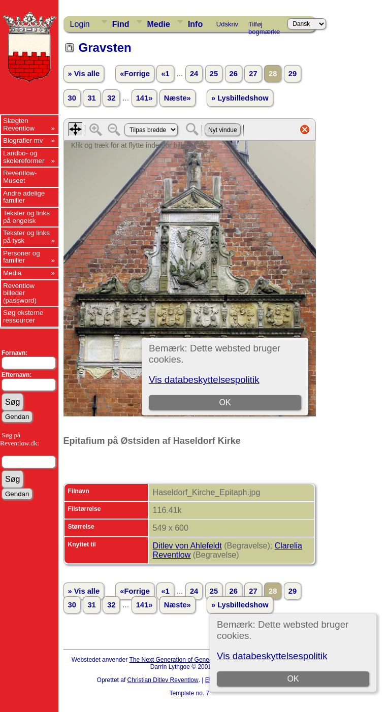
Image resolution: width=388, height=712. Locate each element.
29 (292, 74)
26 (234, 74)
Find (121, 24)
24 (194, 74)
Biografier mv (23, 140)
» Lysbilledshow (240, 98)
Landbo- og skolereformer (23, 157)
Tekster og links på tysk (26, 236)
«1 (165, 74)
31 (91, 98)
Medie (158, 24)
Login (80, 24)
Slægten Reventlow (19, 124)
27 (253, 74)
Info (195, 24)
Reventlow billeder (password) (20, 293)
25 (214, 74)
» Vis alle (84, 74)
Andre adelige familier (24, 197)
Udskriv (227, 24)
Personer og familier (21, 257)
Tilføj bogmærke (264, 25)
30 (72, 98)
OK (293, 678)
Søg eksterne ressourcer (23, 316)
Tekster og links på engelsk (26, 216)
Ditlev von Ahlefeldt (187, 545)
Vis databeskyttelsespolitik (272, 656)
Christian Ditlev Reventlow (163, 680)
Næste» (177, 98)
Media (12, 273)
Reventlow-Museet (20, 176)
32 (111, 98)
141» (144, 98)
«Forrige (135, 74)
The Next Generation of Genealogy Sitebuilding (193, 659)
